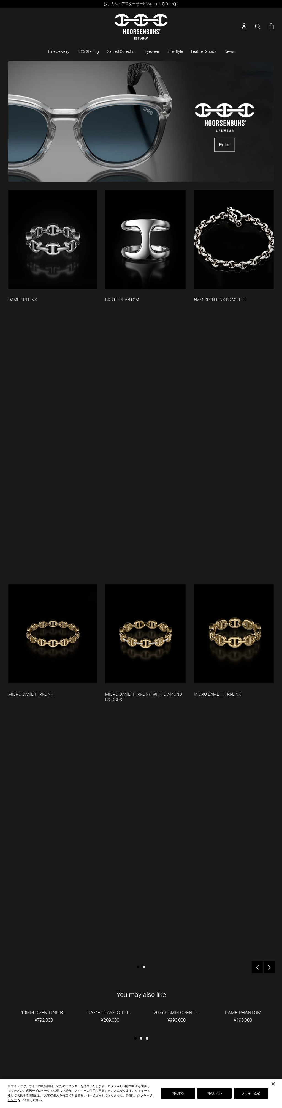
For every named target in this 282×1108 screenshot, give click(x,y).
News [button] (229, 51)
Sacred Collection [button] (122, 51)
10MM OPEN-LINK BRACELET (47, 1012)
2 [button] (144, 967)
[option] (141, 4)
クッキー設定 (251, 1093)
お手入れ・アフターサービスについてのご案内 (141, 4)
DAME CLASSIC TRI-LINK (113, 1012)
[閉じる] (273, 1084)
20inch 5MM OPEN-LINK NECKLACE (180, 1012)
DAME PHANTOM (243, 1012)
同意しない (214, 1093)
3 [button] (147, 1038)
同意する (178, 1093)
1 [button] (138, 967)
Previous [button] (257, 967)
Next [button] (269, 967)
